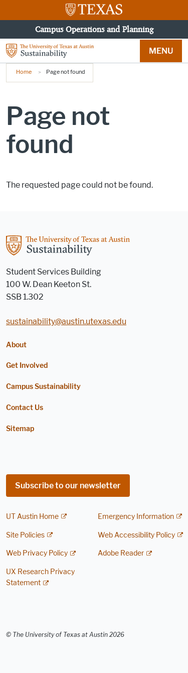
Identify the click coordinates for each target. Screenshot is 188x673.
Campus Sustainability (43, 386)
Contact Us (24, 407)
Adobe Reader (121, 553)
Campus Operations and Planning (94, 29)
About (16, 345)
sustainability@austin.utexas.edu (66, 321)
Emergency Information (136, 516)
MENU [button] (161, 51)
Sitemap (20, 429)
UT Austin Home (32, 516)
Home (24, 71)
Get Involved (27, 365)
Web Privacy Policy (37, 553)
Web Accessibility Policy (136, 535)
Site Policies (25, 535)
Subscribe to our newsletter (68, 485)
